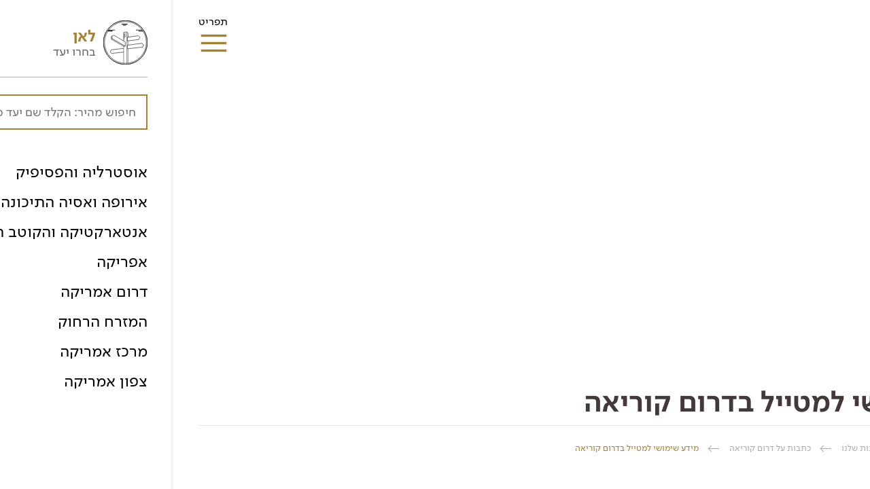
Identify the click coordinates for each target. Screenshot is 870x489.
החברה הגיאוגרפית (808, 448)
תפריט (41, 25)
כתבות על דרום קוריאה (599, 448)
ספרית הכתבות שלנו (707, 448)
